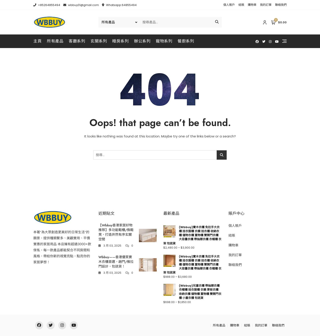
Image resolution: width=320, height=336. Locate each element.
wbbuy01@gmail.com (81, 5)
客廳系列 (77, 41)
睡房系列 (120, 41)
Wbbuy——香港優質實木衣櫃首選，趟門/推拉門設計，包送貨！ (116, 262)
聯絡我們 (281, 5)
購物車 (252, 5)
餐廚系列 (186, 41)
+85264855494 (46, 5)
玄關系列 (98, 41)
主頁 (37, 41)
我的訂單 (266, 5)
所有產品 (55, 41)
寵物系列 (164, 41)
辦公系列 (142, 41)
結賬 (241, 5)
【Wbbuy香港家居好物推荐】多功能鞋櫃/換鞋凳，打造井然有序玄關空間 (116, 232)
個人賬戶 (229, 5)
